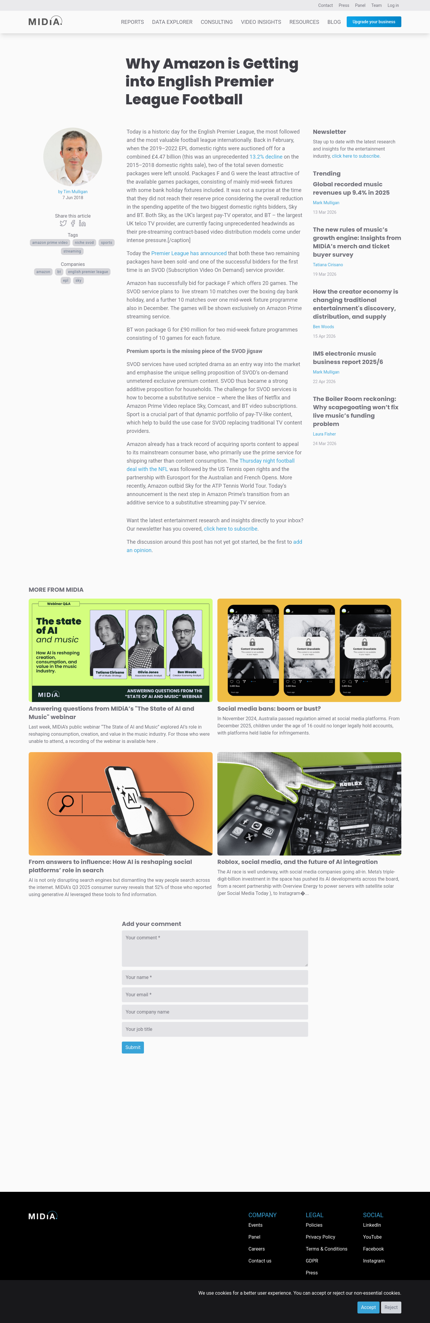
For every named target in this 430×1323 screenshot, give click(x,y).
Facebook (373, 1249)
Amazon (43, 272)
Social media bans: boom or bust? (269, 708)
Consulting (217, 22)
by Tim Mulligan (72, 191)
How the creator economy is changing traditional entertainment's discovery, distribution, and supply (355, 304)
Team (376, 5)
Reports (132, 22)
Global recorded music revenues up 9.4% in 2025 (351, 188)
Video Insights (261, 22)
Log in (393, 5)
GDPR (312, 1261)
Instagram (374, 1261)
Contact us (259, 1261)
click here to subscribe (230, 529)
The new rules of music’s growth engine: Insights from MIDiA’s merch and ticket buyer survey (357, 242)
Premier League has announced (189, 253)
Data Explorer (172, 22)
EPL (65, 280)
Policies (314, 1225)
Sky (79, 280)
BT (59, 272)
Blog (334, 22)
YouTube (372, 1237)
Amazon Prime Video (50, 243)
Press (344, 5)
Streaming (72, 251)
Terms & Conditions (327, 1249)
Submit (132, 1047)
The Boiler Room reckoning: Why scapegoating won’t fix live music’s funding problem (355, 411)
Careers (256, 1249)
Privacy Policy (320, 1237)
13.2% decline (266, 157)
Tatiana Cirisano (328, 264)
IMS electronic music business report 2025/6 (348, 357)
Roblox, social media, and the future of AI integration (297, 862)
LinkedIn (372, 1225)
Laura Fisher (324, 434)
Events (255, 1225)
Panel (360, 5)
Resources (304, 22)
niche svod (84, 243)
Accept (368, 1307)
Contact (325, 5)
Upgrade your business (374, 21)
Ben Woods (323, 326)
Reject (391, 1307)
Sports (106, 243)
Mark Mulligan (326, 202)
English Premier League (88, 272)
